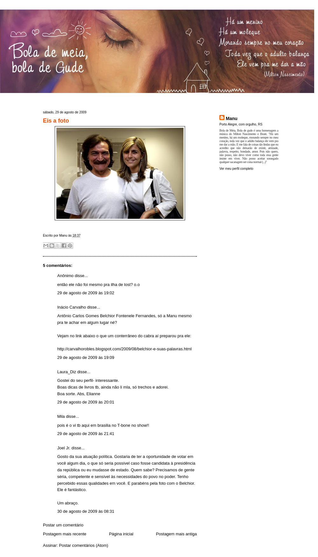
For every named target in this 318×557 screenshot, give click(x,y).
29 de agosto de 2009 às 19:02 (85, 292)
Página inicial (121, 534)
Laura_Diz (66, 371)
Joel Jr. (63, 448)
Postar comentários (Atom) (83, 545)
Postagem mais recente (64, 534)
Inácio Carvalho (71, 307)
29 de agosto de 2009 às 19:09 (85, 357)
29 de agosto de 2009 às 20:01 (85, 402)
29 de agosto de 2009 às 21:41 (85, 433)
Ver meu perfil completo (236, 168)
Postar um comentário (63, 525)
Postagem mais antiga (176, 534)
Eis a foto (56, 121)
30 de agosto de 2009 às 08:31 (85, 511)
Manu (232, 118)
